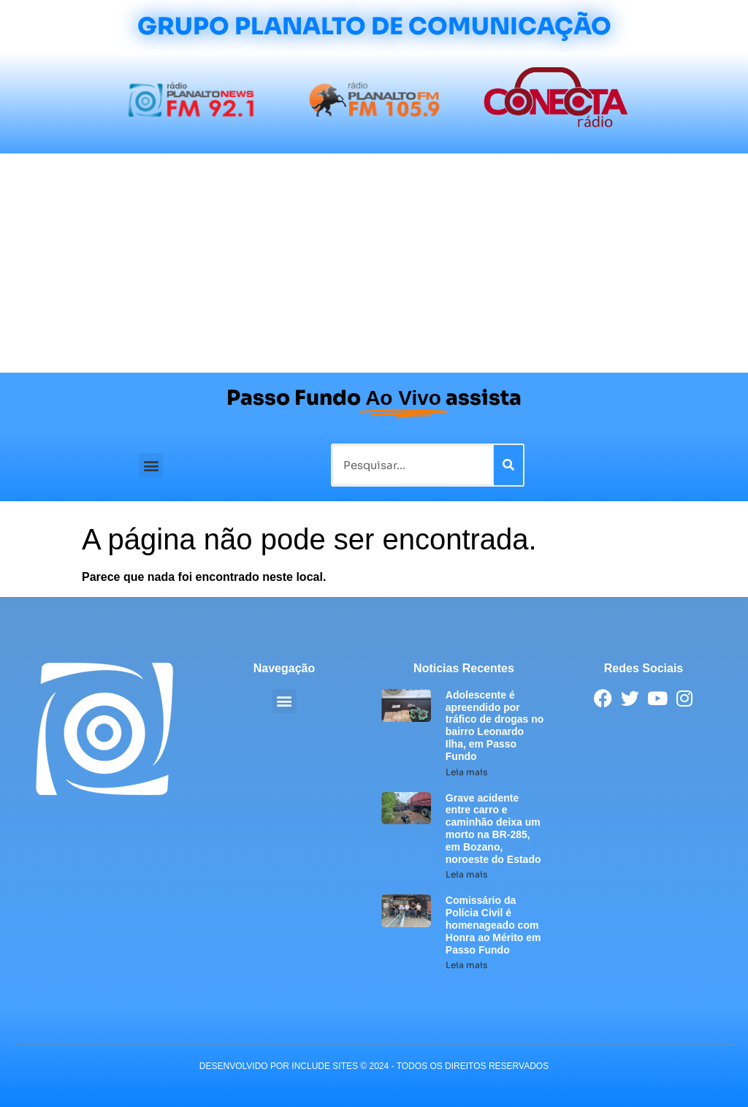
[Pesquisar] (508, 465)
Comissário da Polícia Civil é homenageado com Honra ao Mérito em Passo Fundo (493, 924)
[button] (151, 465)
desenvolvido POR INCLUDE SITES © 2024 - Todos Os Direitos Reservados (374, 1066)
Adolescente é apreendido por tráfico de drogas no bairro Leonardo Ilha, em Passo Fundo (495, 725)
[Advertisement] (374, 263)
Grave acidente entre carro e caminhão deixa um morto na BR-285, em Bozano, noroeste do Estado (493, 828)
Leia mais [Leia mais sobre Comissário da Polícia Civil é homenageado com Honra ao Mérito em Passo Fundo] (466, 964)
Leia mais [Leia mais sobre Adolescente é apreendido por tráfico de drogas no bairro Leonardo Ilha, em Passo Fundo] (466, 771)
